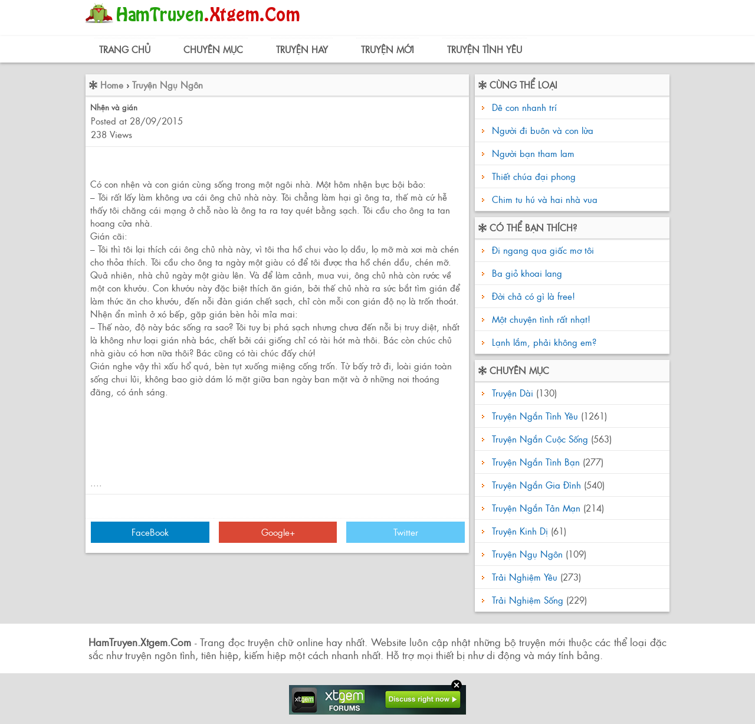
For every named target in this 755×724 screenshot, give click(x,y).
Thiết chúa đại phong (534, 176)
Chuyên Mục (213, 49)
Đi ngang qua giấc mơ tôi (541, 250)
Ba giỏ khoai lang (525, 273)
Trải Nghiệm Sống (527, 600)
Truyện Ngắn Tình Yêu (535, 415)
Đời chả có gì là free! (532, 296)
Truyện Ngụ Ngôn (167, 84)
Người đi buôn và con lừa (542, 130)
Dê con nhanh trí (524, 107)
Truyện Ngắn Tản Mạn (536, 508)
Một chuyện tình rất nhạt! (539, 319)
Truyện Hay (302, 49)
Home (111, 84)
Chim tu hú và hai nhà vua (545, 199)
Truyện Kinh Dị (520, 531)
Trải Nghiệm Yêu (524, 577)
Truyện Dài (512, 392)
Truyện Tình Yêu (484, 49)
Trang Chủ (124, 49)
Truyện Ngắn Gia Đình (536, 485)
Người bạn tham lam (533, 153)
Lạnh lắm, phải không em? (542, 342)
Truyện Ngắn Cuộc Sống (540, 438)
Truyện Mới (387, 49)
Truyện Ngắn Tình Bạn (536, 462)
